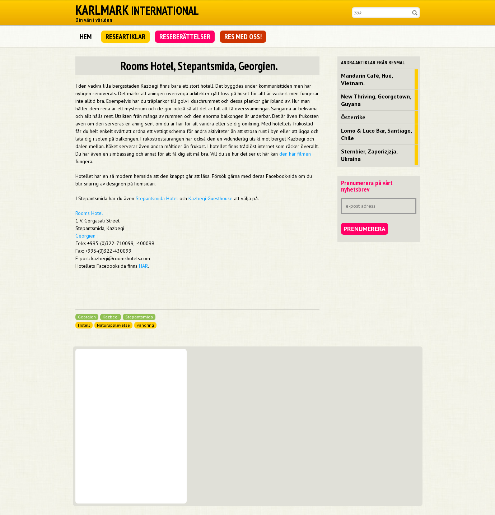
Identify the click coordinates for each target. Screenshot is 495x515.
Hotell (84, 325)
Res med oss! (243, 36)
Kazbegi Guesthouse (210, 198)
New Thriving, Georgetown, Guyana (376, 100)
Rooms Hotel (89, 213)
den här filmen (295, 154)
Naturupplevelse (113, 325)
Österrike (353, 117)
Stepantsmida (139, 316)
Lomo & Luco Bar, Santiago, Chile (376, 134)
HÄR (143, 266)
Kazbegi (110, 316)
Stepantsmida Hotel (157, 198)
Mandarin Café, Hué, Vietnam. (367, 79)
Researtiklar (125, 36)
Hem (86, 36)
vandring (145, 325)
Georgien (85, 236)
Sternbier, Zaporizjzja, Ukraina (369, 155)
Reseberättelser (184, 36)
